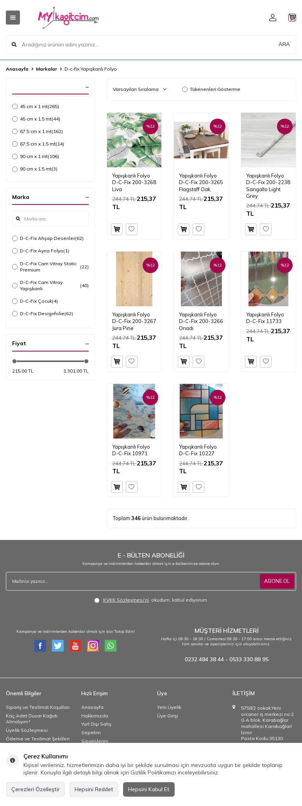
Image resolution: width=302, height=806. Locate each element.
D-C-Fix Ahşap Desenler (48, 238)
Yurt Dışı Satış (96, 724)
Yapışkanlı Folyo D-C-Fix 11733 (265, 317)
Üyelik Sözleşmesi (27, 730)
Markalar (46, 69)
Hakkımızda (94, 716)
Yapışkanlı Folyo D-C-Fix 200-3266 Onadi (201, 321)
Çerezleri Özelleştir (35, 789)
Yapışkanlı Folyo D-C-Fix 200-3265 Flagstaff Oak (201, 182)
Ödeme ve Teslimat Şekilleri (38, 739)
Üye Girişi (167, 716)
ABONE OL (276, 581)
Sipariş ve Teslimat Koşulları (38, 707)
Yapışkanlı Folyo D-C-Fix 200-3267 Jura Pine (134, 321)
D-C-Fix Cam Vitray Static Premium (50, 267)
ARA (284, 44)
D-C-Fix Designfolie (42, 314)
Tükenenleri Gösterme (211, 89)
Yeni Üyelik (169, 707)
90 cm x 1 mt (35, 156)
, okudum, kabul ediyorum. (151, 600)
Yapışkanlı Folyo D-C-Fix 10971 (131, 450)
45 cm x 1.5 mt (36, 119)
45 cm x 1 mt (35, 106)
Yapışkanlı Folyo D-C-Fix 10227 (198, 450)
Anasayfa (17, 69)
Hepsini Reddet (94, 789)
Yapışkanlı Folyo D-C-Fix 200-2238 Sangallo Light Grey (268, 185)
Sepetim (91, 732)
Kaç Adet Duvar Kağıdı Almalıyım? (31, 719)
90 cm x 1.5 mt (34, 169)
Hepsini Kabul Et (149, 789)
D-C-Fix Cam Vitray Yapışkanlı (50, 285)
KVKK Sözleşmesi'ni (126, 600)
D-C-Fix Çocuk (35, 301)
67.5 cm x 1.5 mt (38, 144)
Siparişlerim (94, 741)
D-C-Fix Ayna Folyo (40, 251)
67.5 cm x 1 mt (37, 131)
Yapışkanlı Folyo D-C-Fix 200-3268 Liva (134, 182)
